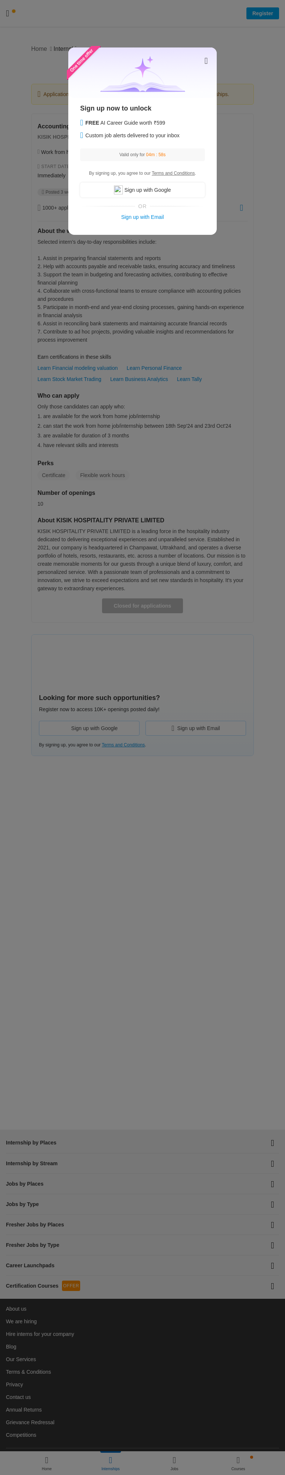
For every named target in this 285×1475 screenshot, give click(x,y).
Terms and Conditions (173, 173)
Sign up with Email (142, 217)
